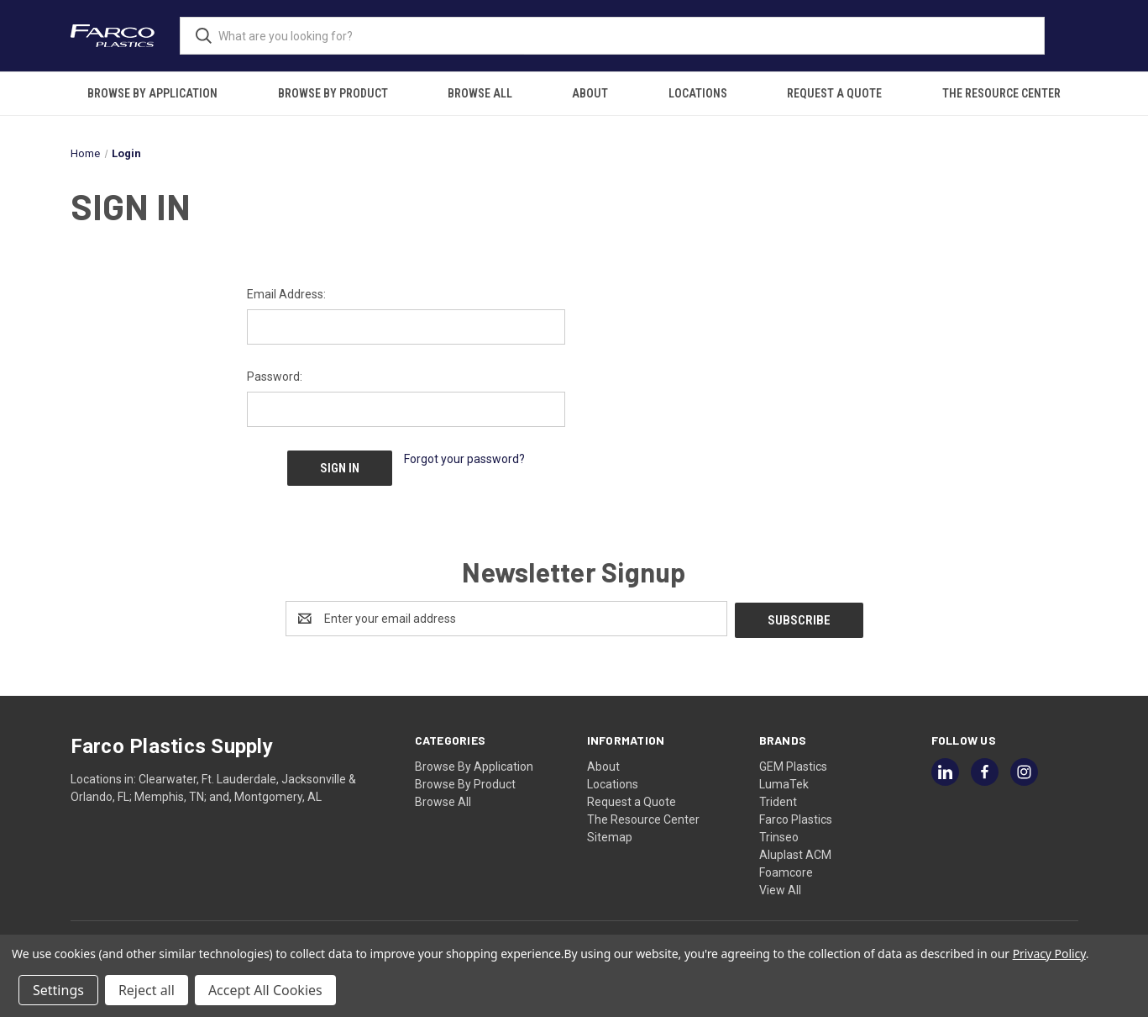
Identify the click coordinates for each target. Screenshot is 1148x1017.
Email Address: (286, 294)
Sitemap (609, 833)
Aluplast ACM (795, 850)
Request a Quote (834, 93)
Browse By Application (152, 93)
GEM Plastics (793, 762)
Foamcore (786, 868)
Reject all (146, 990)
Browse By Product (333, 93)
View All (780, 886)
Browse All (480, 93)
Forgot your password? (464, 459)
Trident (778, 797)
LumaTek (784, 780)
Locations (697, 93)
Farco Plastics (795, 815)
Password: (274, 376)
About (590, 93)
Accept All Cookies (265, 990)
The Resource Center (1001, 93)
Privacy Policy (1049, 954)
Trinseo (779, 833)
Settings (58, 990)
